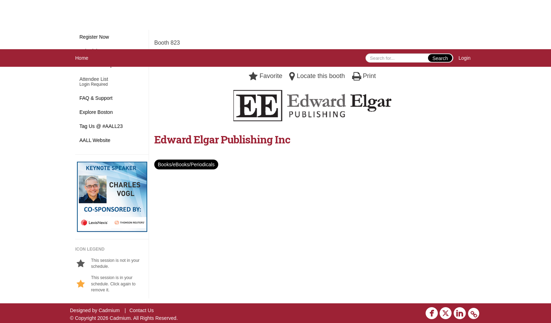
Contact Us (141, 310)
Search (440, 58)
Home (81, 58)
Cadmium (109, 310)
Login (465, 58)
